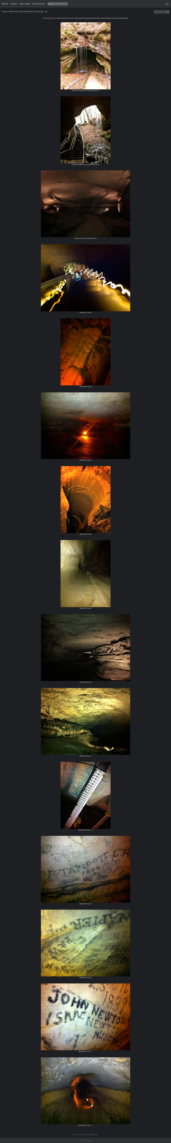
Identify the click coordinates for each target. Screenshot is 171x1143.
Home (4, 11)
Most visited (25, 3)
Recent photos (39, 3)
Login (167, 4)
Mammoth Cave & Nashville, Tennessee (26, 11)
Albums (5, 3)
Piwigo (89, 1140)
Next (92, 1134)
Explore (14, 3)
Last (96, 1134)
